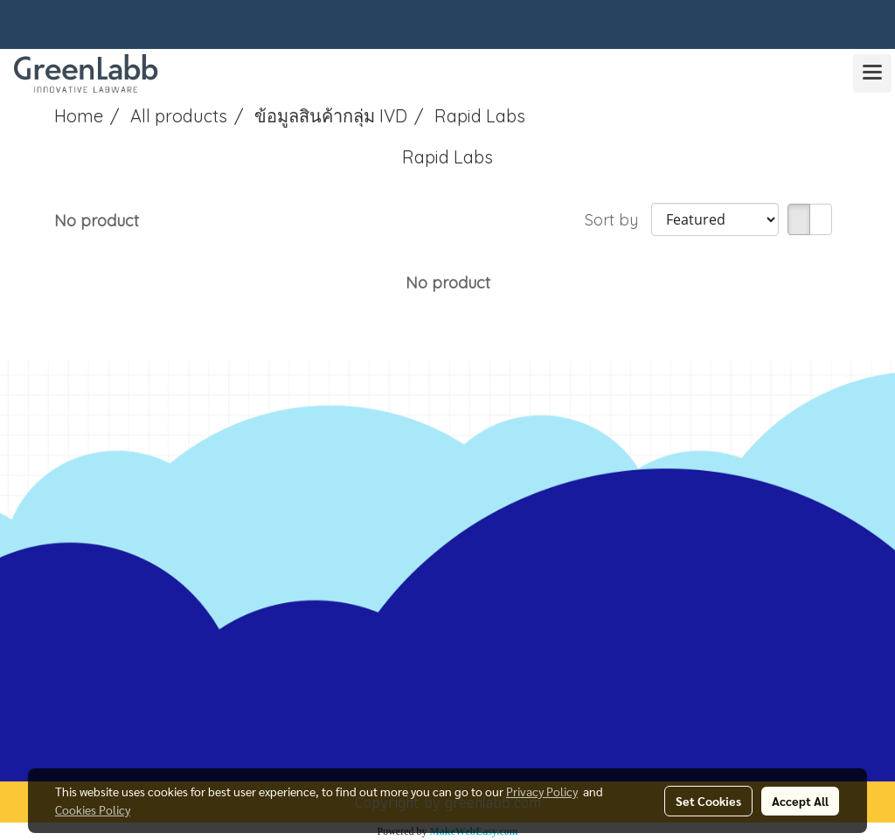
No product (96, 221)
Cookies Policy (92, 809)
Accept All (800, 801)
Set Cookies (708, 801)
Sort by (618, 220)
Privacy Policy (542, 791)
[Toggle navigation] (872, 73)
